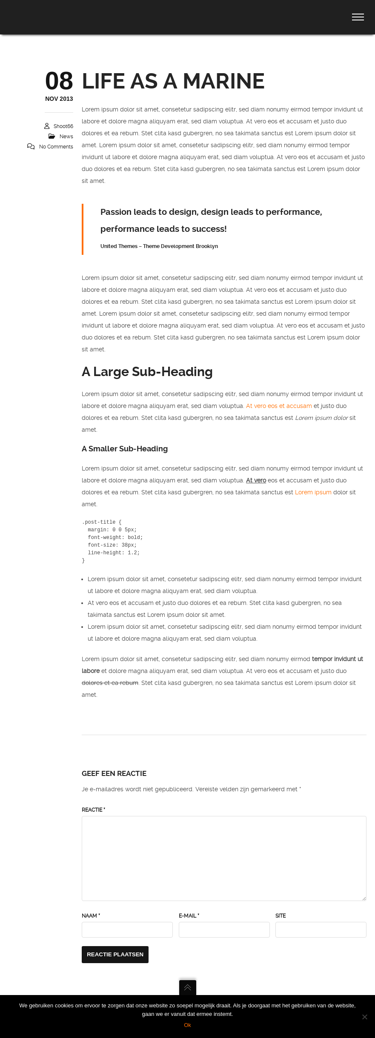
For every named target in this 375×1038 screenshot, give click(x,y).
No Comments (56, 147)
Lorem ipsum (313, 492)
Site (280, 916)
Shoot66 (63, 126)
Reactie (93, 810)
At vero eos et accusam (279, 405)
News (66, 137)
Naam (91, 916)
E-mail (189, 916)
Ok (187, 1025)
